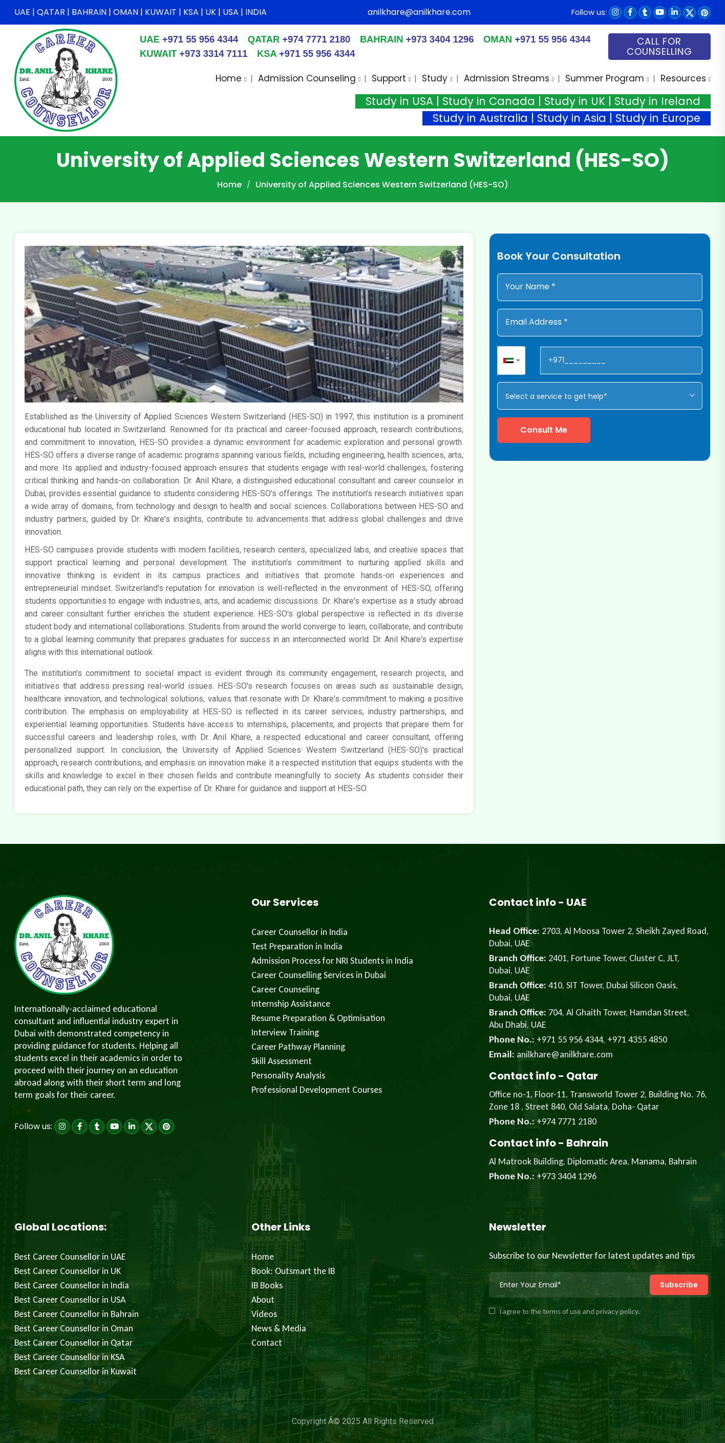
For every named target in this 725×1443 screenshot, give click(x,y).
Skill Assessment (281, 1061)
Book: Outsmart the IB (293, 1271)
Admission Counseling (307, 78)
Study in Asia (571, 118)
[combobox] (511, 360)
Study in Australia (480, 118)
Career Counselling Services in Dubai (318, 975)
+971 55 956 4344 (192, 39)
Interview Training (285, 1032)
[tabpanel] (244, 523)
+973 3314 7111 (220, 53)
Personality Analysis (288, 1075)
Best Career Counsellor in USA (69, 1299)
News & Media (278, 1328)
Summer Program (604, 78)
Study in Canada (488, 101)
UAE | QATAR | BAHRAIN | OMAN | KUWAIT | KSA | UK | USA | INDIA (140, 12)
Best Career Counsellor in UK (67, 1271)
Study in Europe (657, 118)
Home (229, 78)
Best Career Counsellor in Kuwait (75, 1371)
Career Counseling (285, 989)
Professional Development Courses (316, 1089)
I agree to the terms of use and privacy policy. (564, 1311)
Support (389, 78)
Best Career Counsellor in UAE (70, 1256)
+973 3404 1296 (429, 39)
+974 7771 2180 (306, 39)
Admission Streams (506, 78)
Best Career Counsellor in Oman (73, 1328)
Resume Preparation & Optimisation (318, 1018)
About (262, 1299)
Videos (264, 1314)
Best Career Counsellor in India (71, 1285)
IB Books (267, 1285)
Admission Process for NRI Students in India (332, 960)
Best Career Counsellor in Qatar (73, 1342)
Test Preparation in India (297, 946)
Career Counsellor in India (299, 932)
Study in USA (399, 101)
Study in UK (574, 101)
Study (434, 78)
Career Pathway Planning (298, 1046)
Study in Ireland (657, 101)
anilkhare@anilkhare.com (419, 12)
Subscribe (679, 1285)
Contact (266, 1342)
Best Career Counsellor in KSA (69, 1357)
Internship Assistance (290, 1003)
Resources (683, 78)
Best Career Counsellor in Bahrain (76, 1314)
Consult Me (543, 430)
